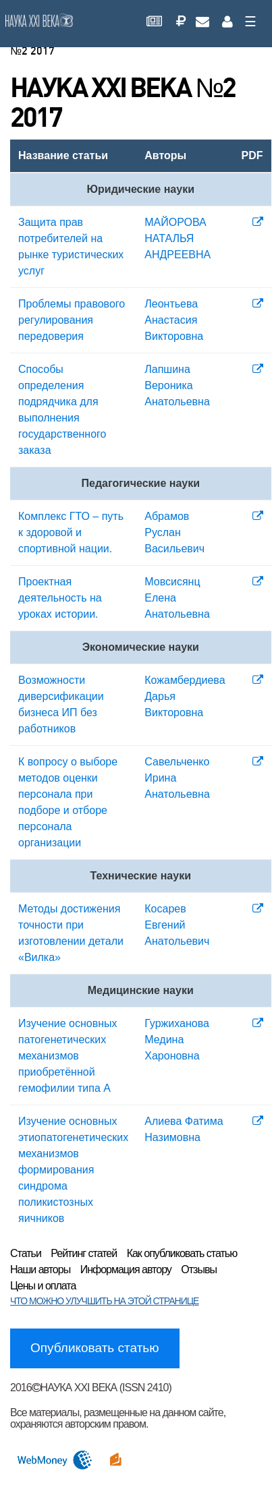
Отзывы (199, 1269)
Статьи (25, 1253)
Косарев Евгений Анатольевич (176, 925)
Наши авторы (40, 1269)
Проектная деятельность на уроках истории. (60, 598)
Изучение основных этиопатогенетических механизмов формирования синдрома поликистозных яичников (73, 1169)
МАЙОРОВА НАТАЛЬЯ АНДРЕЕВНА (177, 238)
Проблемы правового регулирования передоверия (71, 320)
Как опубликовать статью (182, 1253)
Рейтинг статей (84, 1253)
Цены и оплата (43, 1285)
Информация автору (125, 1269)
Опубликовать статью (94, 1348)
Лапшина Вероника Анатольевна (177, 385)
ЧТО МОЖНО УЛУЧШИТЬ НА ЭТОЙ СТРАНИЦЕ (104, 1300)
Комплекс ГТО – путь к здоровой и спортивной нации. (71, 532)
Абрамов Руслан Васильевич (174, 532)
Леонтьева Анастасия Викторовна (173, 320)
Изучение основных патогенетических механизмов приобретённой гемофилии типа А (67, 1056)
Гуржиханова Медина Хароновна (176, 1039)
